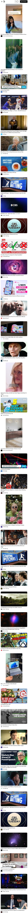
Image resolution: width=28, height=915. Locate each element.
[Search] (16, 1)
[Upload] (18, 1)
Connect (23, 1)
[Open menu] (2, 1)
